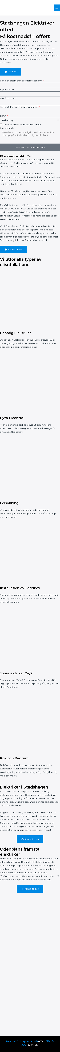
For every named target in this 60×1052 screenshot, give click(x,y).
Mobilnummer (8, 98)
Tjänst (3, 116)
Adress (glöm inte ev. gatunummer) (19, 107)
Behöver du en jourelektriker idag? (22, 124)
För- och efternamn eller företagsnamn (21, 80)
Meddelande (7, 128)
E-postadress (7, 89)
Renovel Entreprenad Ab (21, 1041)
